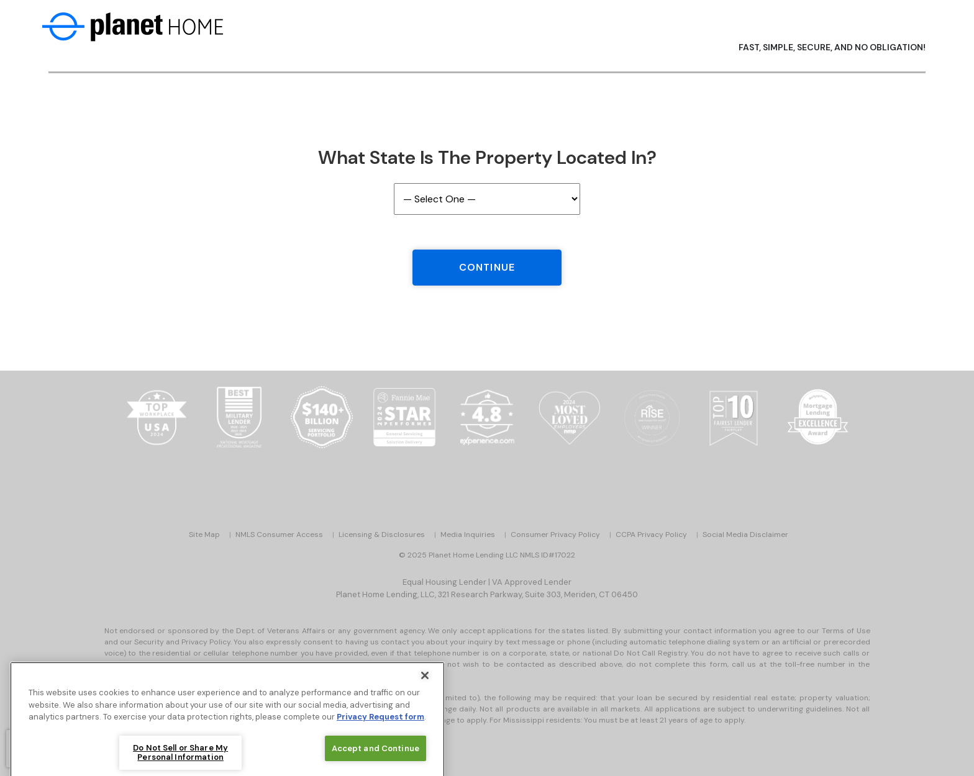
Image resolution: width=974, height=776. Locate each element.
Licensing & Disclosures (382, 534)
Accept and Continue (375, 756)
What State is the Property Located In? (487, 157)
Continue (487, 267)
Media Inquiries (467, 534)
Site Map (204, 534)
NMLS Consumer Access (279, 534)
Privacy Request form (380, 725)
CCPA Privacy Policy (651, 534)
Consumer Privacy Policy (555, 534)
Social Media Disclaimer (745, 534)
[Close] (425, 683)
